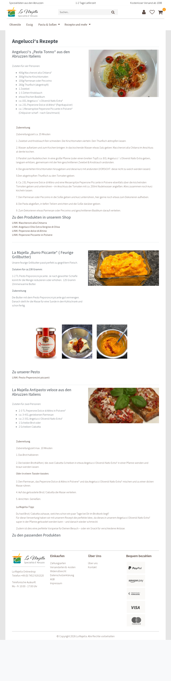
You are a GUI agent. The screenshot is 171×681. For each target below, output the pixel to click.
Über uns (93, 563)
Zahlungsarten (58, 563)
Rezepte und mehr (75, 24)
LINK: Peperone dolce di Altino (29, 230)
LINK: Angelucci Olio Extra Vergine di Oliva (36, 226)
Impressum (56, 583)
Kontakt (92, 567)
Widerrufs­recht (58, 571)
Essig (29, 24)
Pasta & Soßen (47, 24)
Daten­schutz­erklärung (62, 575)
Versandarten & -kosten (62, 567)
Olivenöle (15, 24)
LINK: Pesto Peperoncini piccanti (31, 377)
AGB (52, 579)
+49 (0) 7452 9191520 (32, 575)
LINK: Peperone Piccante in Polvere (32, 234)
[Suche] (113, 12)
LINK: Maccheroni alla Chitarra (29, 222)
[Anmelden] (144, 12)
